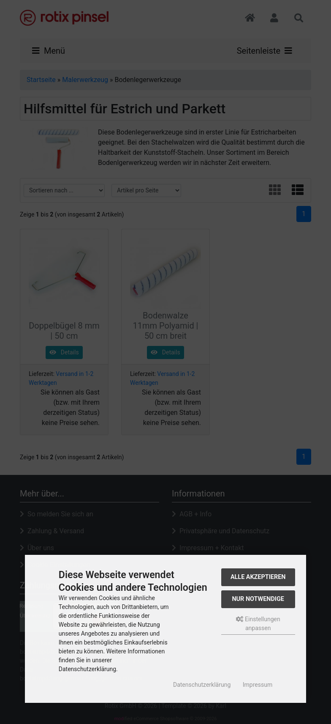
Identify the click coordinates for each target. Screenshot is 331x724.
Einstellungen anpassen (258, 623)
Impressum (257, 684)
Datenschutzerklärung (202, 684)
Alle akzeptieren (258, 577)
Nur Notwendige (258, 599)
